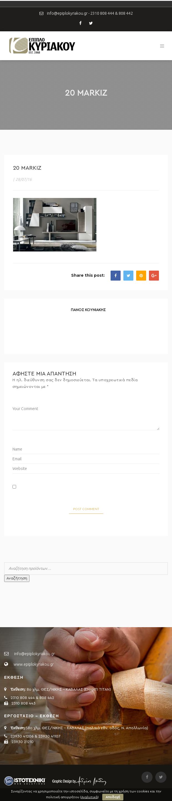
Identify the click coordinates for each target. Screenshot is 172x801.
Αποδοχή (113, 797)
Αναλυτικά (89, 797)
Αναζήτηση (16, 578)
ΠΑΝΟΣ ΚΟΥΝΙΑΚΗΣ (88, 310)
